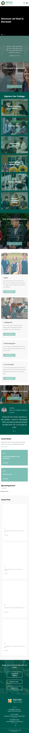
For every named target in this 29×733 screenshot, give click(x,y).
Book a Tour (14, 682)
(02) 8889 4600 (14, 720)
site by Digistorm (14, 731)
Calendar (4, 488)
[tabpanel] (14, 419)
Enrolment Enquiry (14, 675)
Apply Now (14, 688)
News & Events (4, 447)
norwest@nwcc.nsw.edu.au (14, 722)
